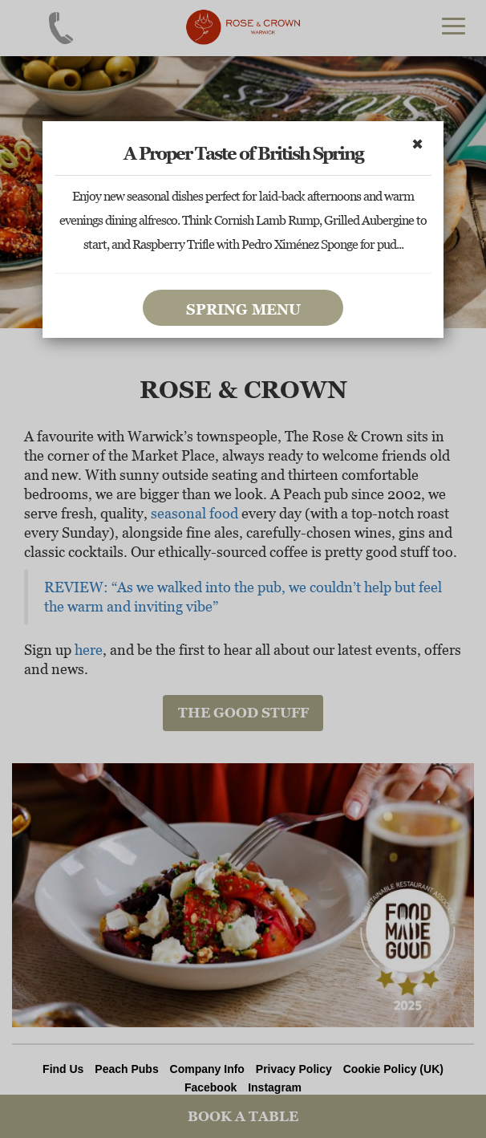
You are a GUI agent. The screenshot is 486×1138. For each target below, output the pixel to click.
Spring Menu (243, 309)
